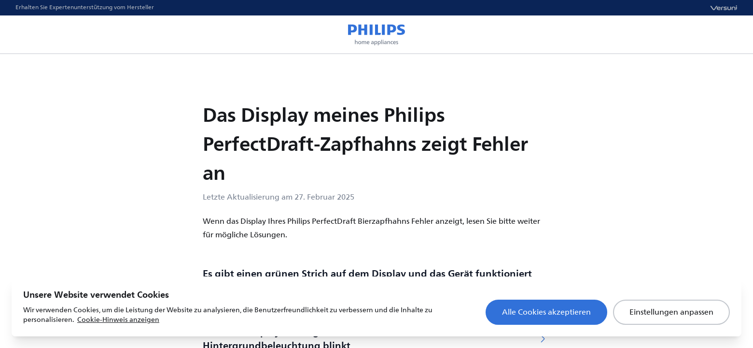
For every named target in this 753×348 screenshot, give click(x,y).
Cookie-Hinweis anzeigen (118, 319)
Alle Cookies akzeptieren (546, 312)
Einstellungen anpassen (671, 312)
